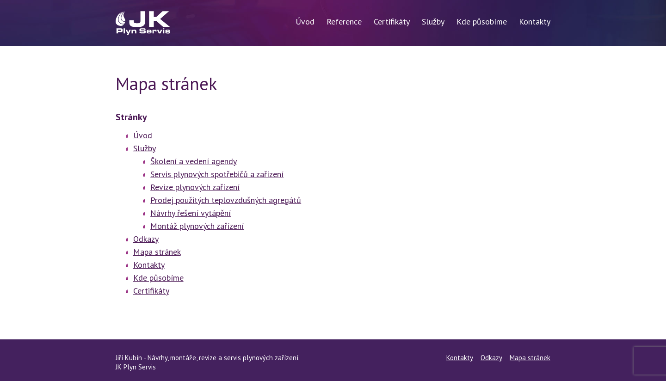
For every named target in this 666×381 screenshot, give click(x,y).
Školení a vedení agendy (193, 161)
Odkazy (146, 239)
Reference (344, 21)
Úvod (305, 21)
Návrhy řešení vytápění (190, 213)
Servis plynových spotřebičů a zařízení (217, 174)
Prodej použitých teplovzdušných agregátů (225, 200)
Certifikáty (392, 21)
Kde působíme (481, 21)
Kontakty (534, 21)
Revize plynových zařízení (195, 187)
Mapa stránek (157, 251)
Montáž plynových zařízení (197, 226)
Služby (433, 21)
